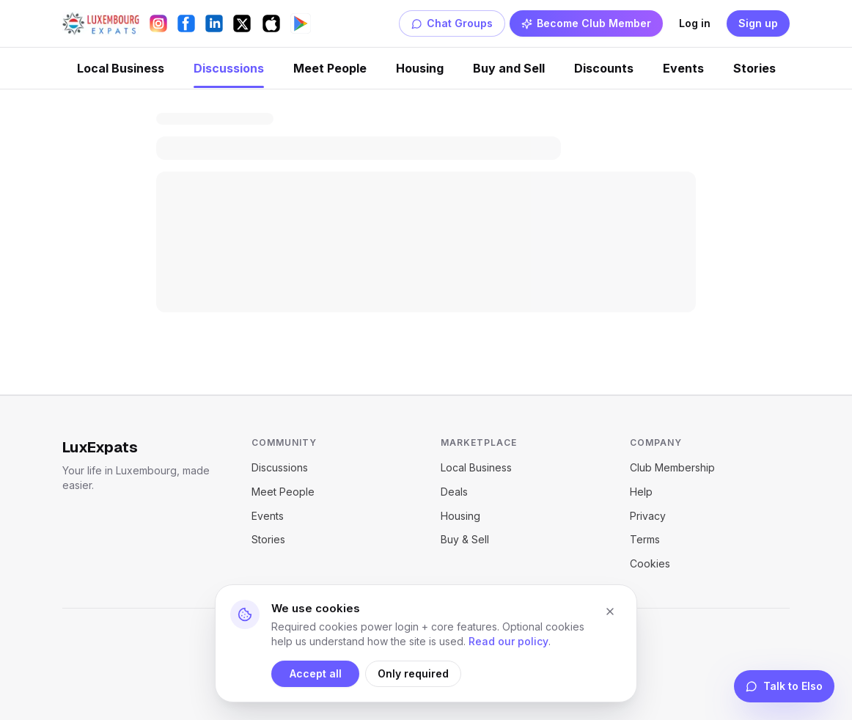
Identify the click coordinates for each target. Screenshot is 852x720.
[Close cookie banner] (610, 611)
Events (683, 68)
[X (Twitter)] (242, 23)
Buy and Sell (509, 68)
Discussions (229, 68)
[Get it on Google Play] (300, 23)
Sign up (758, 23)
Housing (420, 68)
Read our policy (508, 641)
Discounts (604, 68)
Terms (645, 539)
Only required (413, 673)
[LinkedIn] (214, 23)
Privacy (648, 516)
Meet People (330, 68)
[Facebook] (186, 23)
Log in (694, 23)
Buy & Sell (465, 539)
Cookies (650, 563)
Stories (754, 68)
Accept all (316, 673)
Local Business (120, 68)
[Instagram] (158, 23)
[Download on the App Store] (271, 23)
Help (641, 491)
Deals (454, 491)
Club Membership (672, 467)
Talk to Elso (784, 686)
